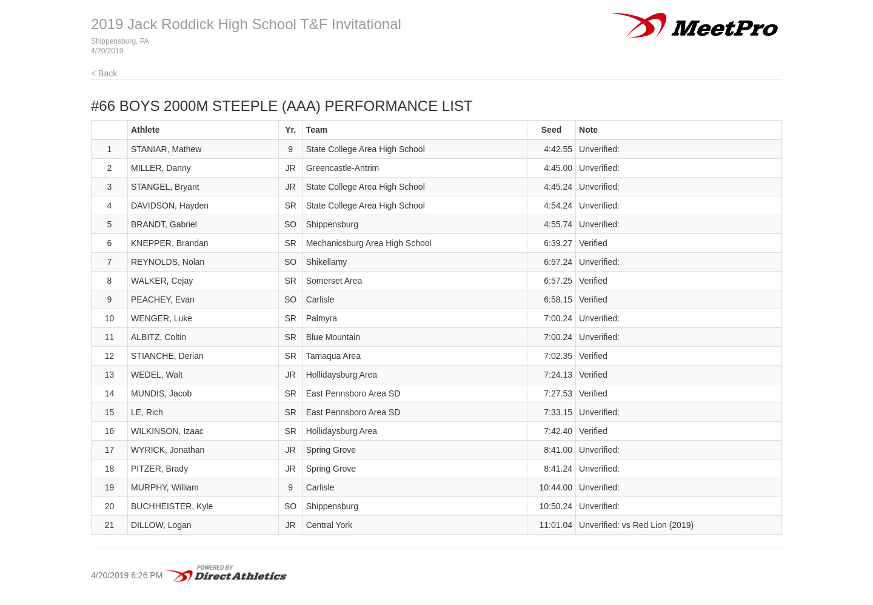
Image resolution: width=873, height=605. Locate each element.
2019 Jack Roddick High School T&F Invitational (246, 24)
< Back (104, 73)
